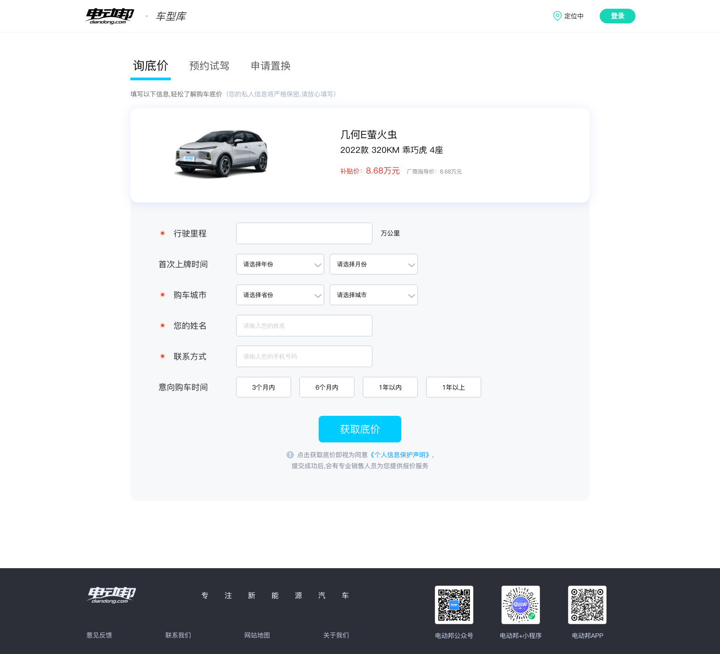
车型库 (170, 16)
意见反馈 (99, 635)
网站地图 (257, 635)
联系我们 (178, 635)
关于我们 (336, 635)
